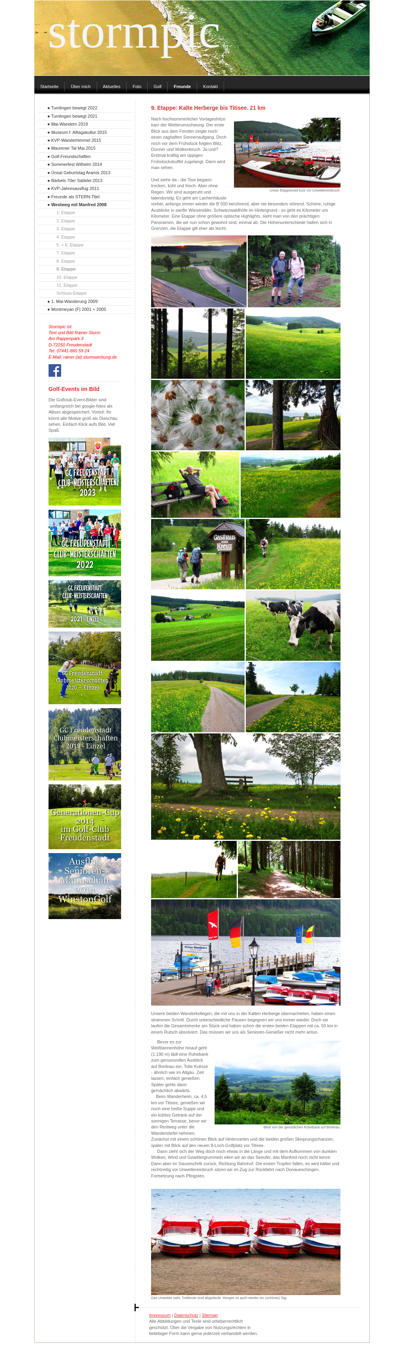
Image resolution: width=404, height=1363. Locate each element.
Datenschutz (186, 1315)
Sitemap (210, 1315)
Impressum (159, 1315)
